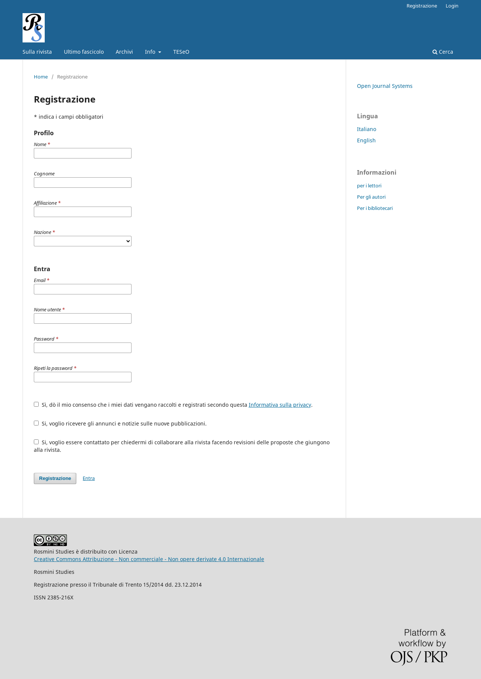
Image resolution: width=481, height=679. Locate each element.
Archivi (124, 51)
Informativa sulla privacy (280, 404)
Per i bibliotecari (375, 208)
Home (41, 76)
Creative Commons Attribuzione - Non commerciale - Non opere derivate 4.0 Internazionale (149, 559)
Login (452, 5)
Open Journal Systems (385, 85)
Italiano (366, 129)
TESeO (181, 51)
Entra (89, 478)
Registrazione (422, 5)
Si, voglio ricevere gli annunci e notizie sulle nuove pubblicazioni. (120, 423)
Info (151, 51)
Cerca (443, 51)
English (366, 140)
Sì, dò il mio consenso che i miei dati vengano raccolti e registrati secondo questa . (173, 404)
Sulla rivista (37, 51)
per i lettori (369, 185)
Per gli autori (371, 196)
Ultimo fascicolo (84, 51)
